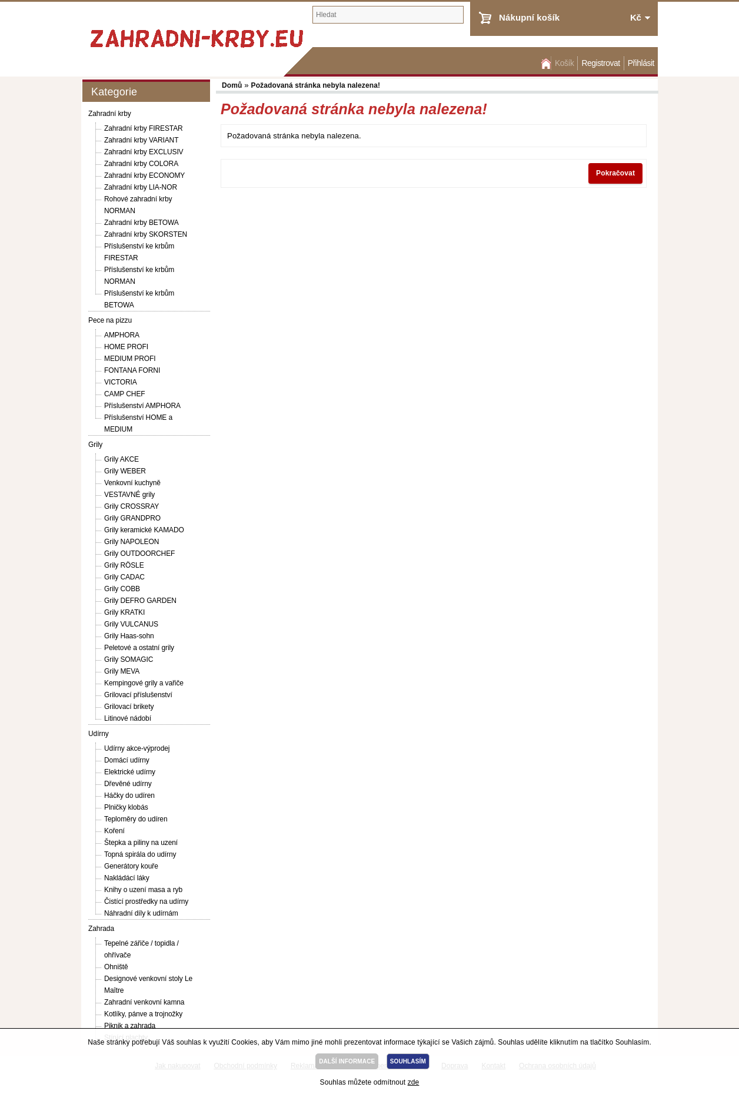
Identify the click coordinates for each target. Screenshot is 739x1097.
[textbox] (388, 15)
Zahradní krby (109, 114)
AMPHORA (121, 335)
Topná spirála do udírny (140, 854)
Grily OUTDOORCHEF (139, 553)
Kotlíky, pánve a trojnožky (143, 1014)
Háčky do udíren (129, 795)
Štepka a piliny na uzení (141, 843)
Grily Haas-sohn (129, 636)
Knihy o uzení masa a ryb (143, 890)
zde (414, 1082)
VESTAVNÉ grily (129, 494)
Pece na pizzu (110, 320)
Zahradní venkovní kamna (144, 1002)
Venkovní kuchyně (132, 483)
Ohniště (116, 967)
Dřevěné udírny (128, 784)
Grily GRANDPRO (132, 518)
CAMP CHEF (124, 394)
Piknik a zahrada (129, 1026)
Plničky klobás (126, 807)
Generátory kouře (131, 866)
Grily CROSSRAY (131, 506)
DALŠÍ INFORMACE (347, 1061)
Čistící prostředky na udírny (146, 901)
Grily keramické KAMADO (144, 530)
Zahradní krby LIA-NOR (140, 187)
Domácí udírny (126, 760)
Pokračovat (615, 173)
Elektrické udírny (129, 772)
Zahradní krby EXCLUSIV (144, 152)
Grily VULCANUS (131, 624)
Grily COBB (122, 589)
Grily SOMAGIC (128, 659)
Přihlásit (641, 63)
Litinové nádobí (127, 718)
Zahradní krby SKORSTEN (145, 234)
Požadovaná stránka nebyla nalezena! (316, 85)
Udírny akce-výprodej (136, 748)
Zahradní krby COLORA (141, 164)
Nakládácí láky (126, 878)
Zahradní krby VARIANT (141, 140)
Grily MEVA (121, 671)
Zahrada (101, 928)
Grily (95, 444)
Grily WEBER (125, 471)
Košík (564, 63)
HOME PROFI (126, 347)
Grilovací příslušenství (138, 695)
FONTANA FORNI (132, 370)
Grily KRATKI (124, 612)
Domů (544, 63)
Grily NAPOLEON (131, 542)
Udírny (98, 734)
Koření (114, 831)
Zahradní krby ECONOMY (144, 175)
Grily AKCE (121, 459)
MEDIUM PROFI (129, 358)
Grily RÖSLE (124, 565)
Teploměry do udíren (136, 819)
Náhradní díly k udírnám (141, 913)
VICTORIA (120, 382)
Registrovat (600, 63)
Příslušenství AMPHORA (142, 406)
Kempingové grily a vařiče (144, 683)
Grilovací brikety (129, 706)
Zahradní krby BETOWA (141, 222)
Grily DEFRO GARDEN (140, 600)
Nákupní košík (529, 17)
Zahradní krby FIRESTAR (143, 128)
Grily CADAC (124, 577)
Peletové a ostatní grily (139, 648)
